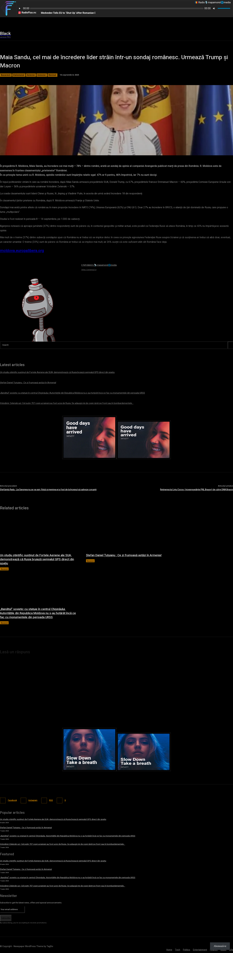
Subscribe (5, 917)
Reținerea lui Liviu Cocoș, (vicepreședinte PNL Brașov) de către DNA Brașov (196, 489)
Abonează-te (220, 946)
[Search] (230, 345)
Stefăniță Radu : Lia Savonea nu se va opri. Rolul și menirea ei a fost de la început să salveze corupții (48, 489)
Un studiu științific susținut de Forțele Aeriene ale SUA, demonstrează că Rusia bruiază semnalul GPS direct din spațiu (39, 559)
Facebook (13, 800)
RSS (54, 800)
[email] (12, 909)
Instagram (35, 800)
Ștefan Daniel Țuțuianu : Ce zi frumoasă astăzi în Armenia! (120, 557)
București (4, 569)
